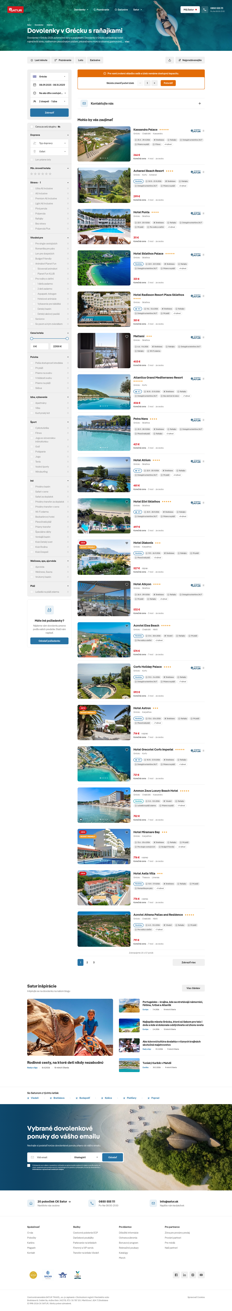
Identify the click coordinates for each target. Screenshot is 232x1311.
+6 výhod (181, 847)
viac (127, 41)
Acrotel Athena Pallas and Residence (158, 914)
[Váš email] (49, 1157)
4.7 (137, 391)
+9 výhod (181, 805)
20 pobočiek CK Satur (54, 1201)
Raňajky (139, 351)
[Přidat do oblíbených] (127, 130)
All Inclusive (41, 193)
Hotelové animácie (47, 298)
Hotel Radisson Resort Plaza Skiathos (158, 295)
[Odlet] (49, 151)
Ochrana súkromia (128, 1237)
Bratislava (57, 1097)
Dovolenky (81, 9)
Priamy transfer (43, 526)
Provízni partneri (173, 1237)
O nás (30, 1232)
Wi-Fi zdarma (153, 351)
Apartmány (40, 402)
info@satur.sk (169, 1201)
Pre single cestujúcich (46, 243)
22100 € (57, 346)
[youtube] (201, 1275)
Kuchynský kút (42, 413)
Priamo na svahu (43, 372)
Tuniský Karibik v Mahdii (157, 1063)
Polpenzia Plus (42, 228)
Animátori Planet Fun (45, 263)
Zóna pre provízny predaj (177, 1232)
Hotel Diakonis (143, 543)
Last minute (38, 60)
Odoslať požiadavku (49, 640)
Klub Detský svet (43, 541)
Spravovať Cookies (196, 1297)
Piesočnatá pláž (43, 521)
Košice (106, 1097)
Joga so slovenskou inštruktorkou (45, 440)
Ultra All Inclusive (44, 188)
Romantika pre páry (45, 248)
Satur (137, 9)
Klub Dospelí (41, 551)
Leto (80, 60)
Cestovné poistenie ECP (85, 1232)
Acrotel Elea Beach (146, 625)
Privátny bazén (42, 486)
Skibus (38, 388)
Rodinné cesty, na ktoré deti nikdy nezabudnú (65, 1062)
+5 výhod (182, 186)
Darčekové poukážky (83, 1237)
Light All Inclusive (44, 203)
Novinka (138, 181)
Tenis (38, 461)
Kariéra (30, 1242)
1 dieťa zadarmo (45, 283)
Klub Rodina (41, 546)
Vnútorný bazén (43, 576)
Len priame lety (43, 159)
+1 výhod (182, 764)
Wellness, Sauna (43, 571)
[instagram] (192, 1275)
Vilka (37, 408)
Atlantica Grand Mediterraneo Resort (158, 377)
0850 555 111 (107, 1201)
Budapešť (83, 1097)
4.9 (137, 512)
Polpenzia (40, 213)
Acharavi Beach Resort (148, 171)
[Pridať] (154, 83)
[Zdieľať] (169, 60)
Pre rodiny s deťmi (44, 278)
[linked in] (184, 1275)
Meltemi (138, 336)
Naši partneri (171, 1247)
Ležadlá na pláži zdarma (145, 805)
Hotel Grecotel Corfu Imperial (153, 749)
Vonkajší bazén (42, 536)
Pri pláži (139, 227)
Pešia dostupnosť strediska (49, 362)
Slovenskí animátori (47, 268)
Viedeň (33, 1097)
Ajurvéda (39, 566)
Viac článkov (193, 988)
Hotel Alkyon (142, 584)
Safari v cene (41, 491)
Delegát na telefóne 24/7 (191, 140)
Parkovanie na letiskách (85, 1242)
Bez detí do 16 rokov (170, 396)
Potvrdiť (168, 83)
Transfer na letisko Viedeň (86, 1252)
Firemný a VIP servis (83, 1247)
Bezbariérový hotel (44, 516)
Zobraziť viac (189, 962)
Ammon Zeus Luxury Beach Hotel (155, 790)
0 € (35, 346)
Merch (122, 1257)
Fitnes (38, 432)
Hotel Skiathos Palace (148, 253)
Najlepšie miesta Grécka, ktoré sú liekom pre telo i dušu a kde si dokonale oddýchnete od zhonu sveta (173, 1023)
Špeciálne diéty (43, 531)
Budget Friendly (43, 258)
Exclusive (95, 60)
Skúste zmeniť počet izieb (120, 83)
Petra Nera (140, 419)
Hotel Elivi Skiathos (146, 501)
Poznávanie (62, 60)
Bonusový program (128, 1242)
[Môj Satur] (190, 9)
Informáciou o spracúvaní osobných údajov (48, 1169)
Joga (37, 456)
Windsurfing (41, 471)
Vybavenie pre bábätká (49, 303)
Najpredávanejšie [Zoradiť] (190, 60)
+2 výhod (158, 640)
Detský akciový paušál (49, 313)
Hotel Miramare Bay (146, 832)
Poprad (153, 1097)
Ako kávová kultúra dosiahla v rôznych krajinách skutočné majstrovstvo (172, 1043)
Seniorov (40, 318)
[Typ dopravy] (49, 143)
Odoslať (112, 1157)
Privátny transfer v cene (47, 506)
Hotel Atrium (142, 460)
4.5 (137, 309)
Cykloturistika (42, 427)
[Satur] (15, 9)
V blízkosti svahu (43, 378)
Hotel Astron (142, 708)
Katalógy (123, 1252)
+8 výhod (182, 516)
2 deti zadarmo (45, 288)
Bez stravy (40, 223)
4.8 (137, 760)
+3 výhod (169, 434)
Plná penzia (41, 208)
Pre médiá (170, 1242)
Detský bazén (44, 308)
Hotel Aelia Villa (144, 873)
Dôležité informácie (128, 1232)
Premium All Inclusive (46, 198)
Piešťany (129, 1097)
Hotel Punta (141, 212)
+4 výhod (167, 144)
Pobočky (31, 1237)
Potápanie (40, 451)
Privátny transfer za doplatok (49, 501)
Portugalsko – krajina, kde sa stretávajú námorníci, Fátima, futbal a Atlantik (173, 1003)
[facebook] (176, 1275)
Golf (37, 446)
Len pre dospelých (44, 253)
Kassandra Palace (145, 129)
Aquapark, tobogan (47, 293)
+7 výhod (186, 396)
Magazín (31, 1247)
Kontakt (31, 1252)
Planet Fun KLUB (46, 273)
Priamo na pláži (142, 144)
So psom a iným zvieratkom (49, 323)
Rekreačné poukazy (129, 1247)
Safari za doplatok (44, 496)
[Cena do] (49, 338)
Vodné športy (42, 466)
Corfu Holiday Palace (147, 667)
